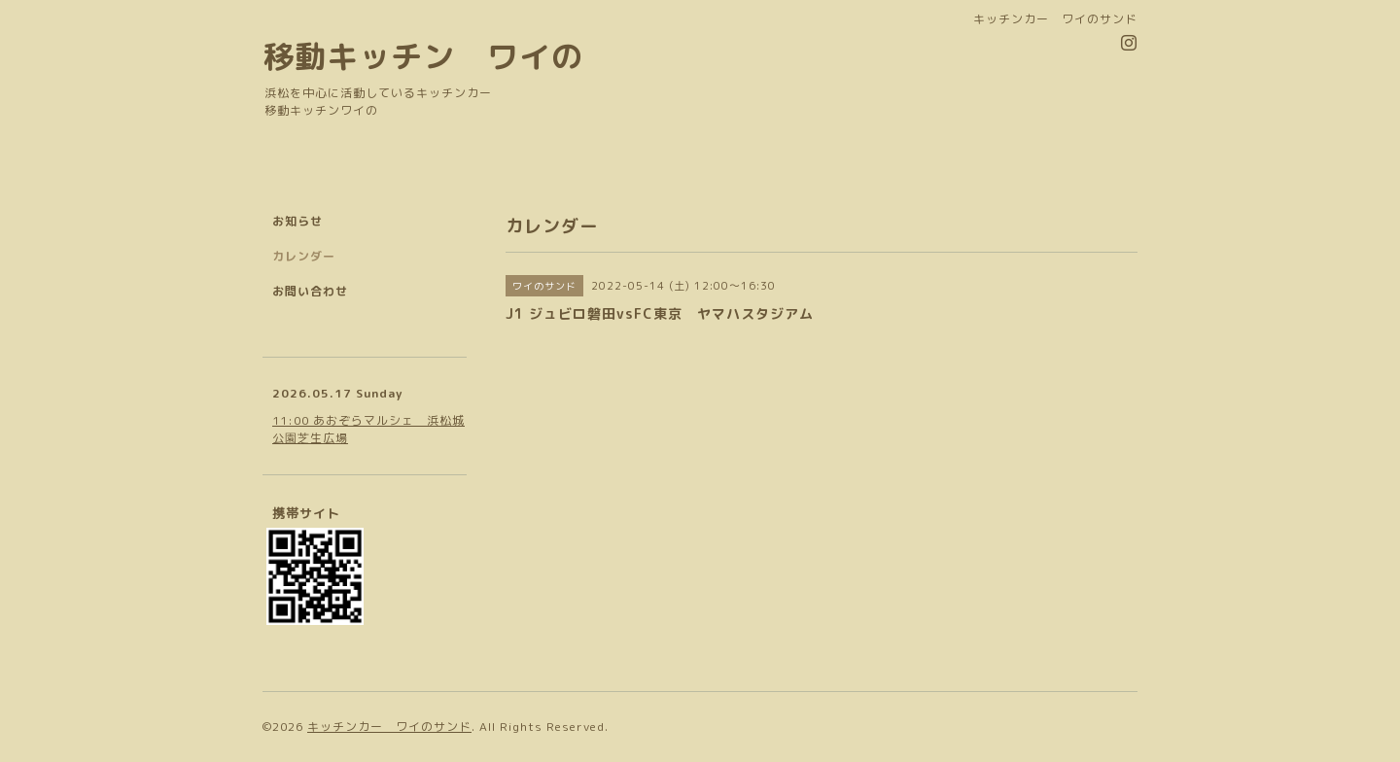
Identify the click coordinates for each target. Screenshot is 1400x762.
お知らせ (297, 221)
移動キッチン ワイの (422, 56)
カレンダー (303, 256)
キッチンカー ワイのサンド (389, 726)
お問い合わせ (310, 291)
